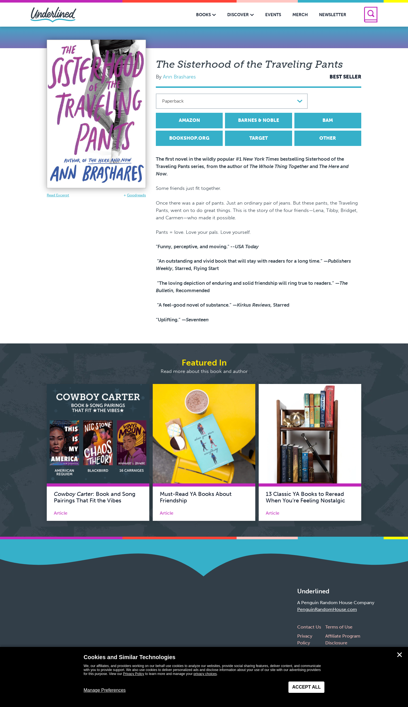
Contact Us (309, 627)
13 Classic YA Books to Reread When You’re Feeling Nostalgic (305, 497)
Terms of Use (338, 627)
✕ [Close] (399, 655)
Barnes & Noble (258, 120)
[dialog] (204, 677)
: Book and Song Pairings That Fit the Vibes (94, 497)
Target (258, 138)
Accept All (306, 687)
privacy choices (205, 674)
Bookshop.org (189, 138)
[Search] (370, 14)
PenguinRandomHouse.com (327, 609)
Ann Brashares (179, 77)
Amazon (189, 120)
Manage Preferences (105, 690)
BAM (327, 120)
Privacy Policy (133, 674)
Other (327, 138)
